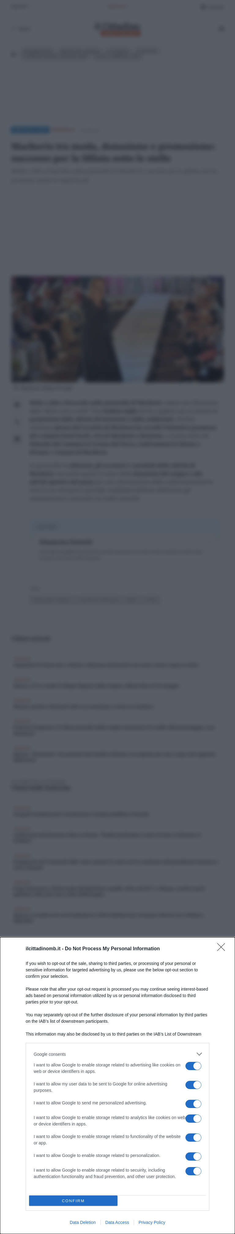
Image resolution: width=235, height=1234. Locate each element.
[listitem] (117, 1054)
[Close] (223, 949)
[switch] (193, 1066)
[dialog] (117, 1085)
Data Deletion (83, 1222)
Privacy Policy (152, 1222)
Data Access (117, 1222)
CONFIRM (73, 1200)
